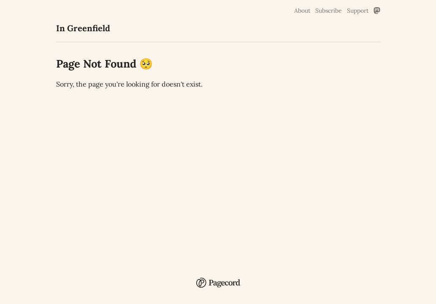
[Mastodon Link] (377, 10)
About (302, 10)
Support (357, 10)
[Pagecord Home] (218, 283)
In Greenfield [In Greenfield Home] (83, 28)
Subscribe (328, 10)
